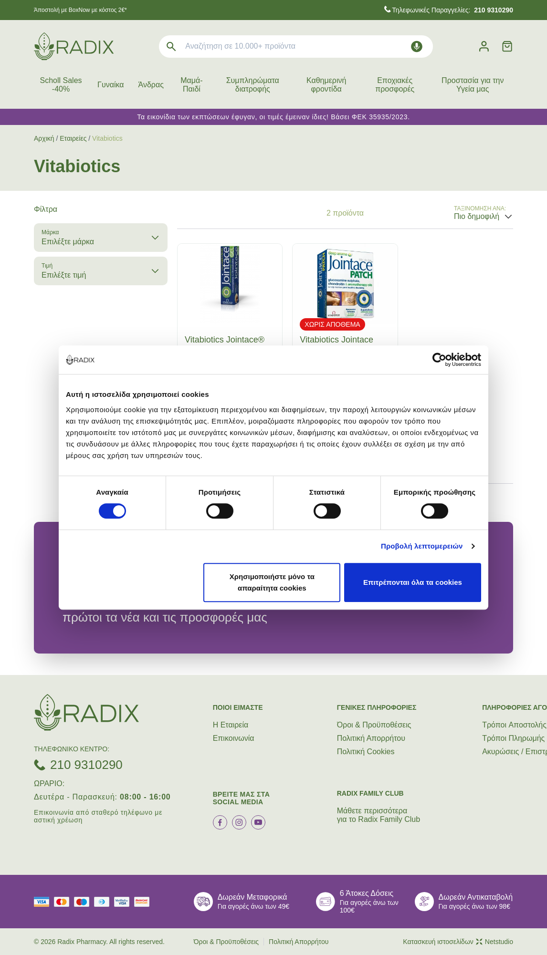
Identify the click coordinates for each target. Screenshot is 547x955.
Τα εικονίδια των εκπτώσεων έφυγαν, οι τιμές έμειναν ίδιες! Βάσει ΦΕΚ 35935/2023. (273, 117)
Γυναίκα (110, 85)
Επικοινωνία (233, 738)
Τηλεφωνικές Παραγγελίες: (452, 10)
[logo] (74, 46)
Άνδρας (151, 85)
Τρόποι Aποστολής (514, 725)
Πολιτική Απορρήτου (371, 738)
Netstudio (494, 941)
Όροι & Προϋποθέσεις (374, 725)
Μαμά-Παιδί (191, 84)
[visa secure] (124, 902)
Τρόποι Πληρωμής (513, 738)
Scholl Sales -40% (61, 84)
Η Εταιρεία (231, 725)
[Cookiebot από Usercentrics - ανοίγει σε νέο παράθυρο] (439, 360)
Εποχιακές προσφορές (394, 84)
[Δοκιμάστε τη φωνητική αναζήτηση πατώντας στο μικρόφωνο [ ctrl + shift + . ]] (416, 46)
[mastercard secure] (144, 902)
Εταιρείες (73, 138)
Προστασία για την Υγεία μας (473, 84)
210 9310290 (86, 765)
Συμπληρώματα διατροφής (252, 84)
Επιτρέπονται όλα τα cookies (412, 582)
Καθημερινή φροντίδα (326, 84)
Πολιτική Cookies (366, 751)
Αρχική (44, 138)
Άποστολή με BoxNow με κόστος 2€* (80, 10)
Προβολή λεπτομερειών (422, 546)
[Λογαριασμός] (484, 46)
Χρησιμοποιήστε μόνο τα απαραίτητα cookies (272, 582)
